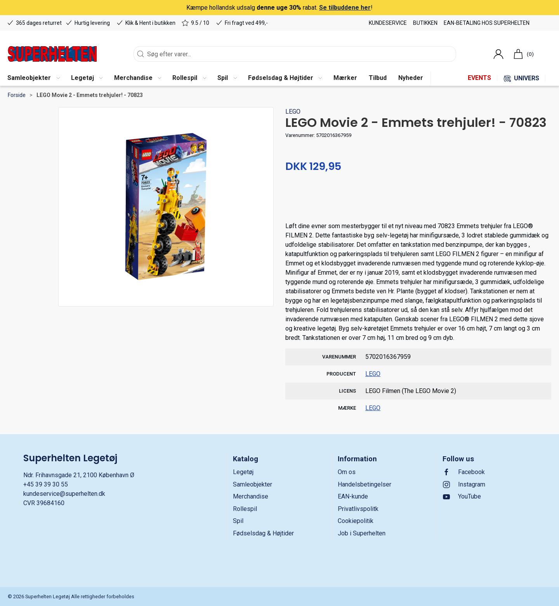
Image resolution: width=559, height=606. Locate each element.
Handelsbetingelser (364, 484)
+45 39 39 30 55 (45, 484)
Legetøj (243, 472)
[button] (33, 78)
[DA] (52, 54)
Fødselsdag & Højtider (263, 533)
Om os (347, 472)
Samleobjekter (252, 484)
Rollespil (245, 509)
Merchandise (250, 496)
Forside (17, 95)
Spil (238, 521)
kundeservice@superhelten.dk (64, 493)
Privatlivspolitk (358, 509)
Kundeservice (388, 23)
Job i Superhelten (361, 533)
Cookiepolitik (355, 521)
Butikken (425, 23)
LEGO (292, 111)
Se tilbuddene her (345, 7)
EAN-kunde (353, 496)
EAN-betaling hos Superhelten (486, 23)
